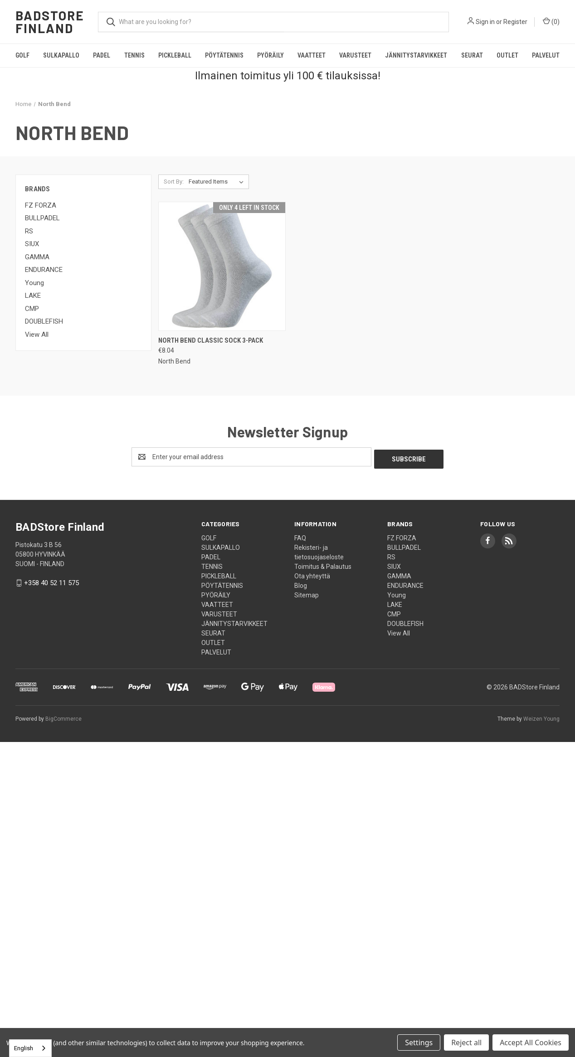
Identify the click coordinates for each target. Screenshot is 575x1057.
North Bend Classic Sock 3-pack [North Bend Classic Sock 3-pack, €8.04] (210, 340)
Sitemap (306, 592)
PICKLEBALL (174, 55)
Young (34, 283)
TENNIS (134, 55)
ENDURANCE (44, 270)
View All (37, 334)
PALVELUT (546, 55)
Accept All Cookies (530, 1042)
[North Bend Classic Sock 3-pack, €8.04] (222, 266)
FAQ (300, 535)
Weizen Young (541, 716)
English (23, 1048)
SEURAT (472, 55)
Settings (419, 1042)
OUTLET (507, 55)
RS (29, 231)
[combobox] (30, 1048)
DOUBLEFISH (44, 321)
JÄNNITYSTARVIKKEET (416, 55)
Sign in (485, 21)
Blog (300, 583)
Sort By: (174, 181)
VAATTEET (311, 55)
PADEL (101, 55)
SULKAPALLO (61, 55)
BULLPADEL (42, 218)
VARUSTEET (355, 55)
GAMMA (37, 257)
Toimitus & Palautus (322, 564)
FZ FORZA (40, 205)
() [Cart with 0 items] (551, 21)
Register (515, 21)
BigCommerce (63, 716)
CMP (32, 309)
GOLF (22, 55)
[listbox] (218, 182)
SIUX (32, 244)
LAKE (33, 295)
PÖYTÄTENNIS (224, 55)
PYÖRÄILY (270, 55)
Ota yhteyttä (312, 573)
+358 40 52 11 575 (51, 581)
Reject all (466, 1042)
